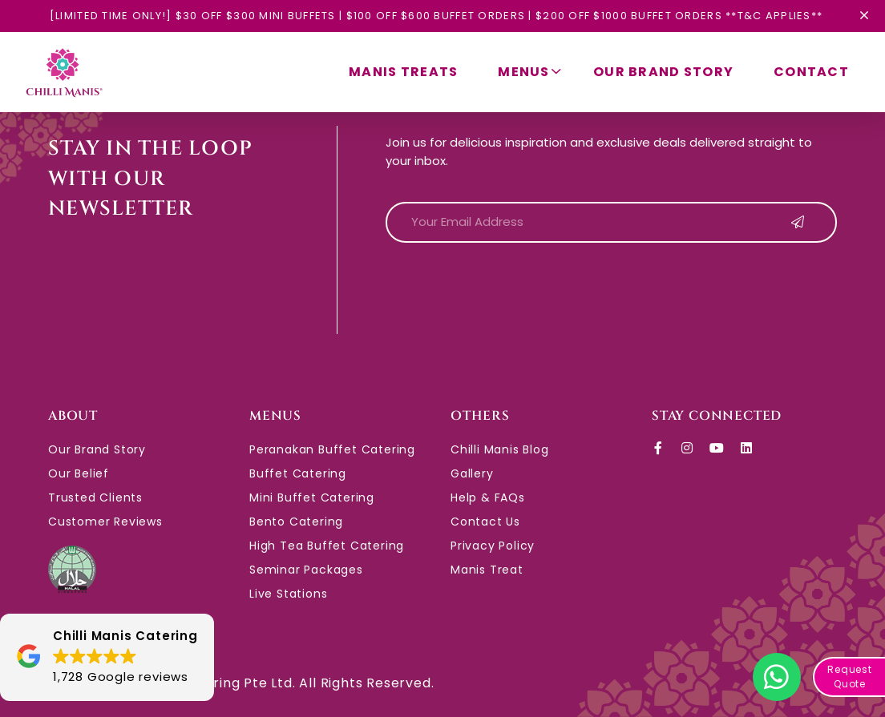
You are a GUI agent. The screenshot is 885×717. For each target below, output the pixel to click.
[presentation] (507, 287)
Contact (811, 71)
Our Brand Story (663, 71)
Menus (529, 72)
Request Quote (849, 677)
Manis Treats (403, 71)
